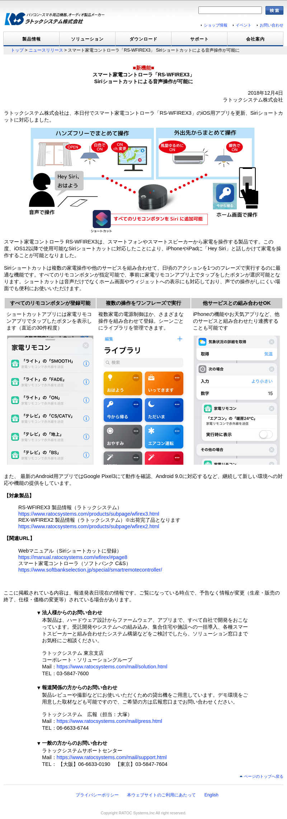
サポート (199, 39)
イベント (243, 25)
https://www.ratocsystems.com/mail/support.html (112, 757)
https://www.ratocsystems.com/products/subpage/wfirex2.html (88, 526)
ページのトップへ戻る (263, 776)
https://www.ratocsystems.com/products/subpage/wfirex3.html (88, 514)
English (211, 794)
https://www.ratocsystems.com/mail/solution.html (112, 666)
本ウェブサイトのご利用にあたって (161, 794)
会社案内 (255, 39)
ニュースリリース (46, 50)
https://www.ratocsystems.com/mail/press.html (109, 721)
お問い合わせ (271, 25)
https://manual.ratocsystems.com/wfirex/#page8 (72, 557)
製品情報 (31, 39)
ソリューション (87, 39)
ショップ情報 (215, 25)
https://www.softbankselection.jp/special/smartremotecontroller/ (90, 570)
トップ (17, 50)
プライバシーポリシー (97, 794)
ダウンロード (143, 39)
